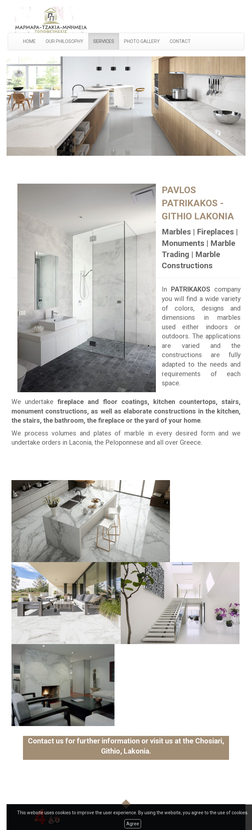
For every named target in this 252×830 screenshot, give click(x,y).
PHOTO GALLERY (142, 41)
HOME (29, 41)
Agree (132, 823)
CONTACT (180, 41)
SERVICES (103, 41)
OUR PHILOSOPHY (64, 41)
